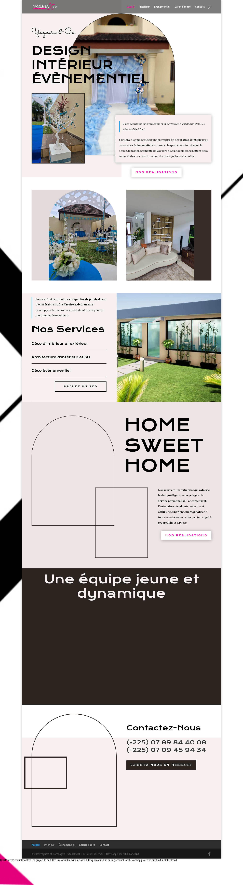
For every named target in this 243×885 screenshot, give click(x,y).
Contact (200, 7)
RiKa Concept (131, 854)
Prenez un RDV (81, 386)
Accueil (131, 7)
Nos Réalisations (157, 172)
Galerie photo (182, 7)
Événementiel (162, 7)
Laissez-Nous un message (161, 764)
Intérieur (145, 7)
